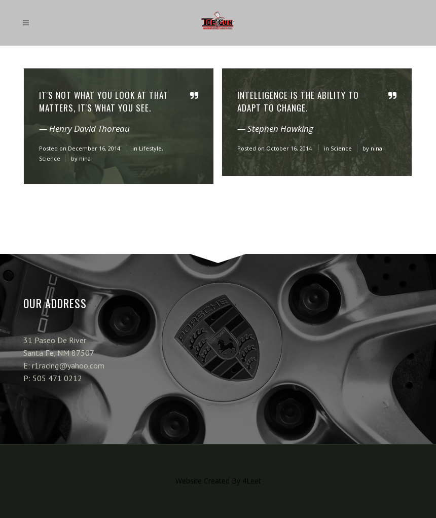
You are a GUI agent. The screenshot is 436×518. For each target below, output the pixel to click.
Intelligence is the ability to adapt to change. (298, 101)
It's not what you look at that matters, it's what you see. (103, 101)
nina (85, 158)
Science (49, 158)
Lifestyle (150, 148)
